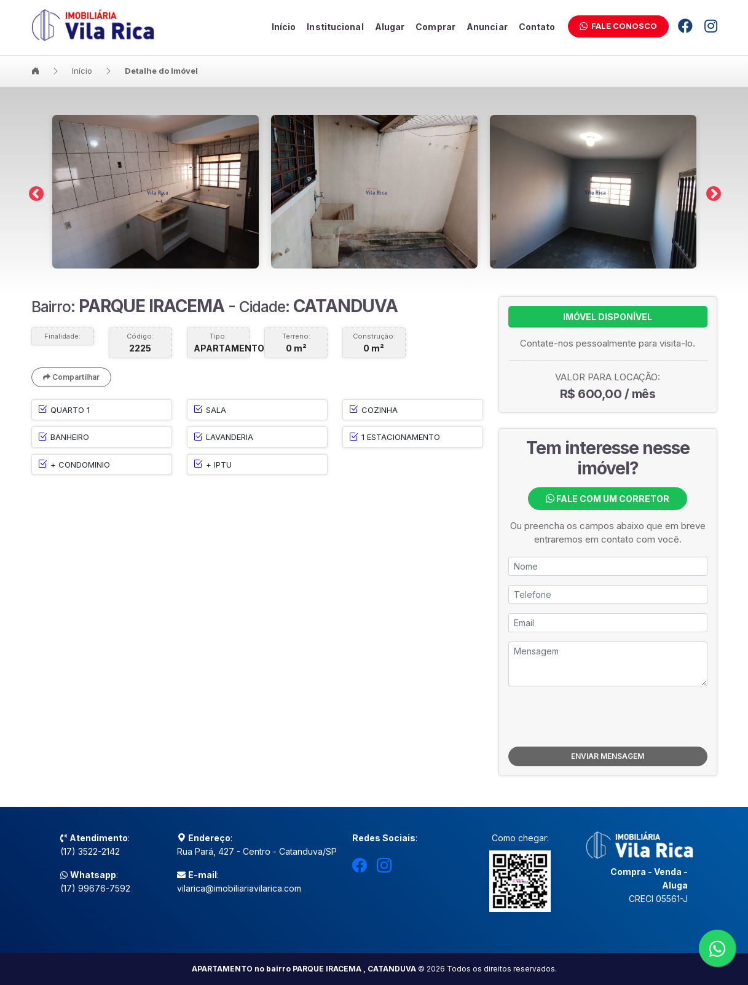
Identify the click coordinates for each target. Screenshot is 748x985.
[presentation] (607, 716)
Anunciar (487, 27)
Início (284, 27)
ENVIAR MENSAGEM (607, 756)
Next (711, 192)
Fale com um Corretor (607, 498)
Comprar (435, 27)
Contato (537, 27)
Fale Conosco (618, 26)
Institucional (335, 27)
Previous (34, 192)
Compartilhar (71, 377)
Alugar (390, 27)
